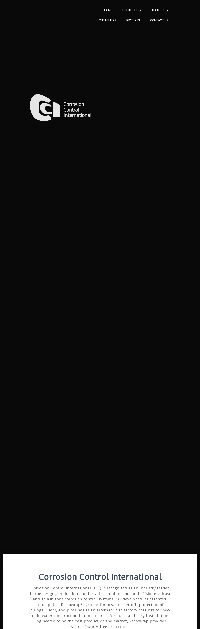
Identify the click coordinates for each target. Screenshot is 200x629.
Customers (107, 20)
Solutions (131, 10)
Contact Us (159, 20)
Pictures (133, 20)
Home (108, 10)
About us (159, 10)
